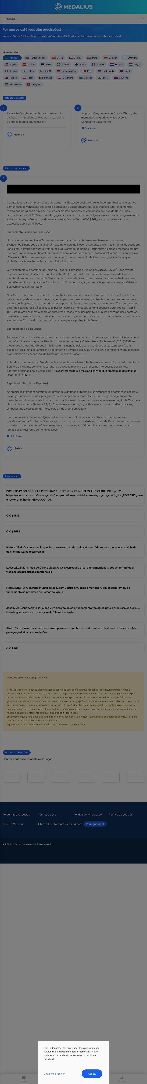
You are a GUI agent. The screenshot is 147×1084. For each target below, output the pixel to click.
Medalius (19, 135)
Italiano (11, 71)
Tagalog (11, 78)
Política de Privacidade (88, 814)
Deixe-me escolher (54, 1073)
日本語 (28, 71)
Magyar (135, 64)
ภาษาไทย (121, 78)
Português (12, 58)
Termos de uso (47, 814)
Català (57, 58)
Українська (13, 84)
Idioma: (90, 824)
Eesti (46, 64)
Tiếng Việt (34, 84)
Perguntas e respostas (16, 814)
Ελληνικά (130, 58)
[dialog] (73, 1062)
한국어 (45, 71)
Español (29, 64)
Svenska (85, 78)
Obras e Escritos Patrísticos (55, 824)
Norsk (125, 71)
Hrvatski (116, 64)
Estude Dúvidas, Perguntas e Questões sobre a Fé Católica (44, 36)
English (11, 64)
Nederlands (106, 71)
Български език (36, 58)
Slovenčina (65, 78)
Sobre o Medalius (13, 824)
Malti (87, 71)
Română (45, 78)
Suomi (80, 64)
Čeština (75, 58)
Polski (28, 78)
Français (98, 64)
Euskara (63, 64)
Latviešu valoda (66, 71)
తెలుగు (103, 78)
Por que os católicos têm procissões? (100, 36)
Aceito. (92, 1073)
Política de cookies (120, 814)
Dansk (92, 58)
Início (6, 36)
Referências (88, 128)
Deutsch (110, 58)
